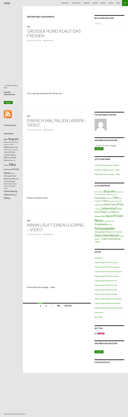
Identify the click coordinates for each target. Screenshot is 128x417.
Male (120, 208)
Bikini (101, 192)
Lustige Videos (10, 155)
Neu (28, 27)
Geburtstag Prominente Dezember (108, 271)
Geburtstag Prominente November (108, 299)
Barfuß (97, 192)
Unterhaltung (114, 239)
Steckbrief (111, 235)
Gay (109, 201)
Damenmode (8, 142)
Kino (120, 204)
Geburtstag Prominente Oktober (108, 303)
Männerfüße (100, 216)
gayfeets (119, 201)
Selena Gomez (112, 232)
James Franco (110, 204)
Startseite (65, 3)
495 (58, 306)
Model (109, 212)
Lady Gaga (98, 209)
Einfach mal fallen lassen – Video (56, 123)
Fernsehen (100, 197)
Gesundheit (76, 3)
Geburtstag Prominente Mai (106, 290)
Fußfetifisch (98, 201)
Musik (14, 157)
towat (7, 3)
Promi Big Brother (109, 221)
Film (116, 197)
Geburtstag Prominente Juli (105, 281)
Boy (117, 192)
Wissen (14, 195)
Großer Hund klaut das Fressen (54, 33)
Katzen (6, 152)
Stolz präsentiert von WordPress (15, 414)
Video (118, 3)
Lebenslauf (109, 208)
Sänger (121, 236)
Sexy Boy (12, 179)
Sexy (120, 232)
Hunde (15, 149)
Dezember (99, 258)
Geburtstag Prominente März (106, 294)
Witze (111, 3)
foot (120, 198)
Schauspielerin (101, 232)
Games (7, 147)
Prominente (101, 224)
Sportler (6, 184)
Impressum (99, 312)
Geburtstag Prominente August (107, 267)
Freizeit (11, 144)
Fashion (107, 194)
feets (115, 194)
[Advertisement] (109, 69)
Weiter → (69, 306)
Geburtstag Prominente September (109, 308)
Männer (115, 212)
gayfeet (113, 201)
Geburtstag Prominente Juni (106, 285)
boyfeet (120, 192)
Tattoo (15, 184)
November (99, 317)
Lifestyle (12, 152)
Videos (7, 194)
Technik (6, 186)
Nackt (109, 216)
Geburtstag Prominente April (106, 262)
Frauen (6, 144)
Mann (97, 212)
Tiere (5, 188)
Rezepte (87, 3)
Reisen (103, 3)
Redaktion (49, 40)
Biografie (109, 191)
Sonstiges (11, 181)
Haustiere (10, 149)
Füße (105, 201)
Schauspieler (105, 228)
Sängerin (97, 239)
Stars (98, 235)
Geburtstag (99, 205)
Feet (111, 194)
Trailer (104, 238)
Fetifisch (110, 198)
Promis (110, 224)
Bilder (95, 3)
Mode (103, 211)
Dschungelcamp (100, 194)
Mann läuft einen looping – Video (55, 227)
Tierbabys (12, 186)
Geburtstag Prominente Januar (107, 276)
